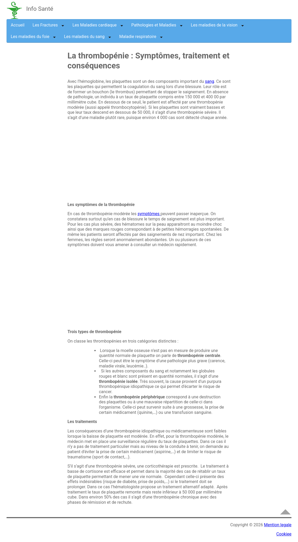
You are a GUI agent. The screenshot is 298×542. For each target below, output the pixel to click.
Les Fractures (48, 25)
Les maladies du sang (87, 36)
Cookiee (283, 534)
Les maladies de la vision (217, 25)
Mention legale (277, 524)
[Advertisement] (49, 137)
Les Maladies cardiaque (97, 25)
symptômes (149, 213)
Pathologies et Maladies (157, 25)
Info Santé (39, 8)
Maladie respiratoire (141, 36)
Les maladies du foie (33, 36)
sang (209, 81)
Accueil (17, 25)
